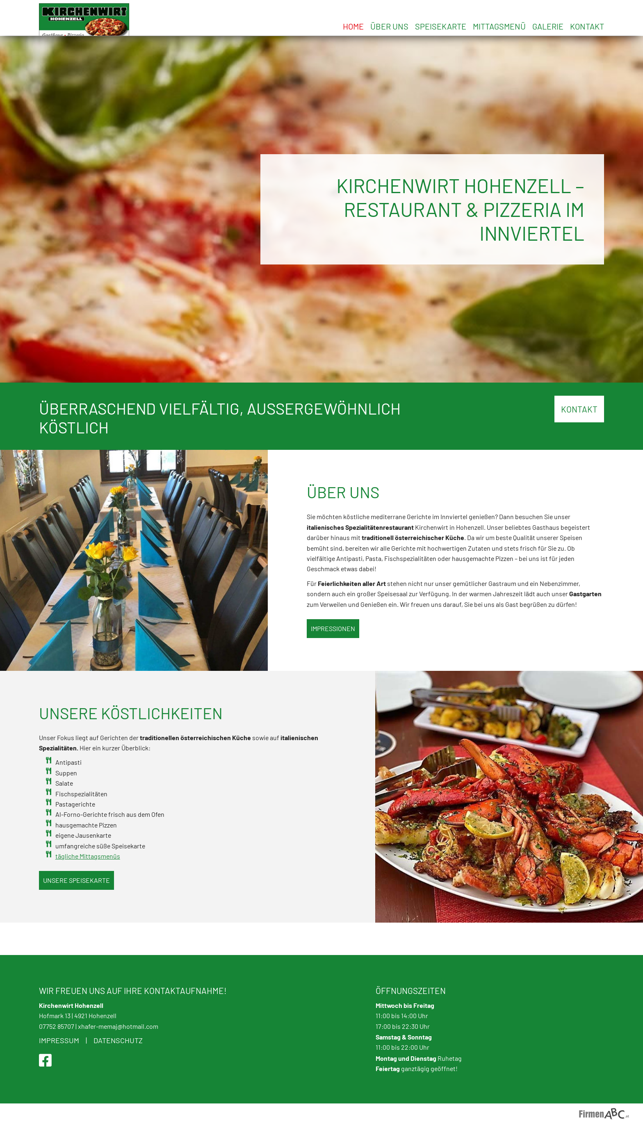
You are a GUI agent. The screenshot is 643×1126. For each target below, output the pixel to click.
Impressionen (333, 661)
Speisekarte (440, 26)
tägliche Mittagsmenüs (87, 888)
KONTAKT (579, 442)
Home (353, 26)
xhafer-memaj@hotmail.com (118, 1026)
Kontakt (587, 26)
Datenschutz (118, 1040)
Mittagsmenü (499, 26)
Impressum (59, 1040)
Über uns (389, 26)
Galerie (547, 26)
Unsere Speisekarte (76, 913)
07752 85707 (56, 1026)
